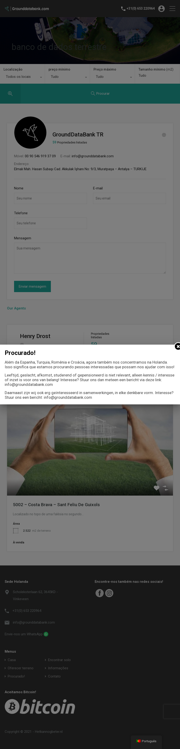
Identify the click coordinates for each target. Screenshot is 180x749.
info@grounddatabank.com (29, 384)
